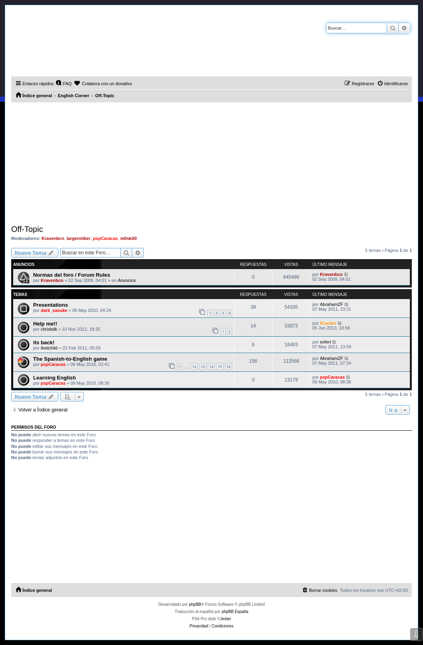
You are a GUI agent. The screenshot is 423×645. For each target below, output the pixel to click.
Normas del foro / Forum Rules (71, 275)
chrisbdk (49, 329)
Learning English (54, 378)
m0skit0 (128, 238)
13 (203, 366)
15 (220, 366)
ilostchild (49, 347)
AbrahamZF (331, 304)
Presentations (50, 305)
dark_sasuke (54, 310)
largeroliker (79, 238)
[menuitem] (63, 83)
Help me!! (45, 324)
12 (194, 366)
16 (228, 366)
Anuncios (127, 280)
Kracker (328, 323)
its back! (44, 342)
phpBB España (235, 611)
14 (211, 366)
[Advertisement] (211, 162)
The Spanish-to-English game (70, 359)
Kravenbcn (53, 238)
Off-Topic (27, 229)
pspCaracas (105, 238)
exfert (325, 341)
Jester (225, 619)
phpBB (195, 604)
